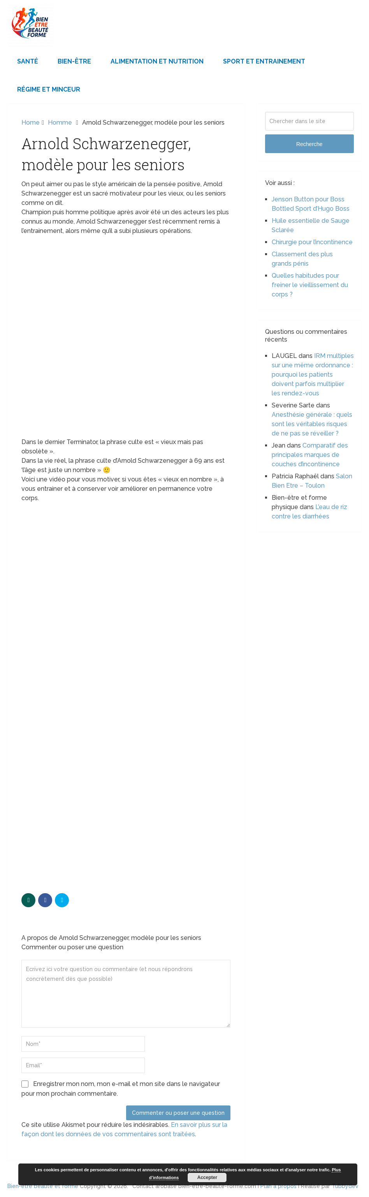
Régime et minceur (48, 89)
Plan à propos (278, 1186)
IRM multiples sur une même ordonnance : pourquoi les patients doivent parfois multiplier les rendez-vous (313, 374)
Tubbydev (345, 1186)
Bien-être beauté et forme (42, 1186)
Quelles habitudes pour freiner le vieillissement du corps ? (310, 285)
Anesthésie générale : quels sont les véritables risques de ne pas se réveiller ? (312, 424)
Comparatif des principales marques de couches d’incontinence (310, 455)
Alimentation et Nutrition (157, 61)
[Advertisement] (125, 565)
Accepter (207, 1177)
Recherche (309, 144)
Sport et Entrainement (264, 61)
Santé (27, 61)
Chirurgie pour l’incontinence (312, 242)
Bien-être (74, 61)
